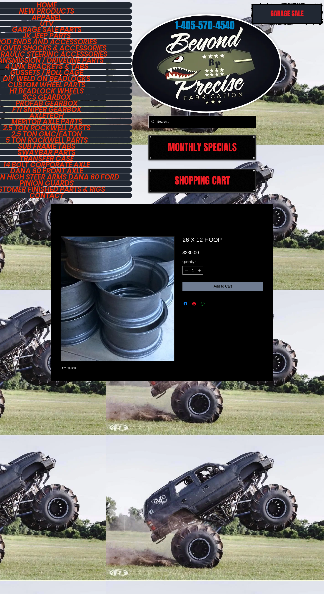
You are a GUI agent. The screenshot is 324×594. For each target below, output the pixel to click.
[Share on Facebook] (185, 303)
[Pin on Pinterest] (194, 303)
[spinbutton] (193, 270)
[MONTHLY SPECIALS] (202, 147)
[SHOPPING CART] (202, 181)
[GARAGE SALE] (287, 14)
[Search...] (201, 122)
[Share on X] (211, 303)
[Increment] (200, 270)
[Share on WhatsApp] (202, 303)
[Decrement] (186, 270)
